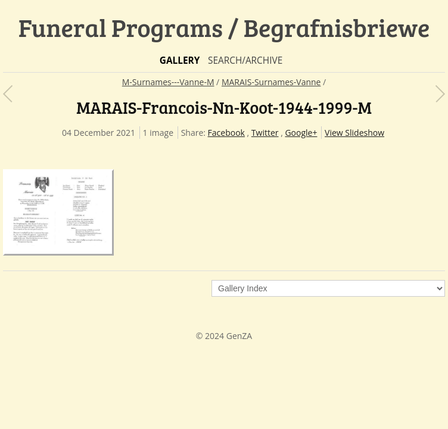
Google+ (301, 132)
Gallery (180, 60)
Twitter (265, 132)
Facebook (226, 132)
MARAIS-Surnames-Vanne (271, 82)
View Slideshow (354, 132)
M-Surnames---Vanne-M (168, 82)
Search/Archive (245, 60)
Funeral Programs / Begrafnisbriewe (224, 27)
